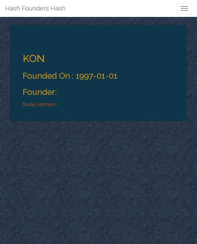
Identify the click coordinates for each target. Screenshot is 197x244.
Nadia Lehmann (40, 104)
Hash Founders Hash (35, 8)
